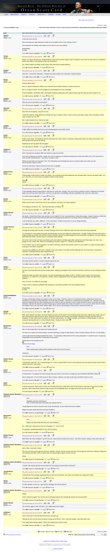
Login (17, 27)
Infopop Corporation (58, 548)
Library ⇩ (24, 14)
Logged (44, 53)
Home (6, 14)
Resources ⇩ (42, 14)
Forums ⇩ (32, 14)
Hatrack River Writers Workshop (47, 27)
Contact (58, 14)
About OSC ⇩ (14, 14)
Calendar (51, 14)
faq (86, 20)
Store (64, 14)
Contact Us (46, 541)
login (79, 20)
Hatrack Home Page (28, 344)
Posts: (25, 53)
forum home (91, 20)
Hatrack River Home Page (59, 541)
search (83, 20)
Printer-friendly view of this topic (12, 534)
